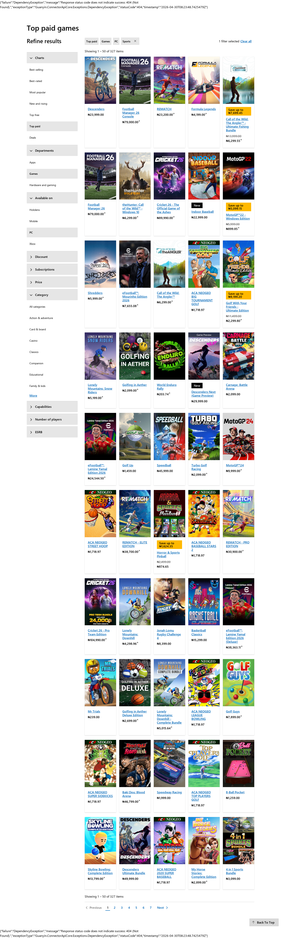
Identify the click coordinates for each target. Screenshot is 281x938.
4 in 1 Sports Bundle (234, 871)
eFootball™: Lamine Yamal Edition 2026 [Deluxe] (235, 636)
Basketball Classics (198, 632)
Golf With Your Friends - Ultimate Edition (237, 306)
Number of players (45, 419)
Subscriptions (41, 269)
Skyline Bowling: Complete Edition (100, 871)
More (33, 395)
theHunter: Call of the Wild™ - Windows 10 (133, 208)
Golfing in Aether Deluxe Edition (134, 713)
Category (38, 295)
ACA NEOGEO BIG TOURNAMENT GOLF (202, 298)
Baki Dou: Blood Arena (133, 794)
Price (35, 282)
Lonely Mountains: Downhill (130, 634)
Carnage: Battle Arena (237, 386)
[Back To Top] (264, 922)
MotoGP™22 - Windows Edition (238, 216)
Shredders (95, 293)
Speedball (164, 465)
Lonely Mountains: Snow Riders (100, 388)
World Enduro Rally (167, 386)
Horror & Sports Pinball (168, 554)
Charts (36, 58)
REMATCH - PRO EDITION (237, 544)
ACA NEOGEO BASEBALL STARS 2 (203, 546)
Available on (40, 198)
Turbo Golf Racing (199, 467)
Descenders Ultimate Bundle (133, 871)
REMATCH (164, 109)
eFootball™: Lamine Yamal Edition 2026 (97, 469)
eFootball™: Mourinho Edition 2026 (134, 296)
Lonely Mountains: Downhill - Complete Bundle (169, 717)
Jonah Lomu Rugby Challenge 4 (169, 634)
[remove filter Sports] (135, 41)
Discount (38, 257)
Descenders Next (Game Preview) (203, 393)
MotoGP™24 (235, 465)
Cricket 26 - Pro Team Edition (99, 632)
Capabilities (40, 406)
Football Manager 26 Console (130, 112)
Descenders (96, 109)
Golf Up (127, 465)
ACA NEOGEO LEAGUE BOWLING (201, 715)
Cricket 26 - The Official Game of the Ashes (168, 208)
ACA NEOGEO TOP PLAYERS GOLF (201, 796)
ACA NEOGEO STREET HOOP (98, 544)
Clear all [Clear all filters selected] (246, 41)
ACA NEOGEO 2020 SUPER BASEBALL (166, 873)
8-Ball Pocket (235, 792)
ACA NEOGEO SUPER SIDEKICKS (100, 794)
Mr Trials (94, 711)
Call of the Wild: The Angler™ (168, 294)
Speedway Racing (169, 792)
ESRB (35, 432)
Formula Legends (203, 109)
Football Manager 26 (96, 206)
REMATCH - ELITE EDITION (134, 544)
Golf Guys (233, 711)
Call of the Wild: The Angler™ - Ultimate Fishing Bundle (237, 124)
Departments (41, 150)
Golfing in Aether (134, 385)
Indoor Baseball (202, 211)
